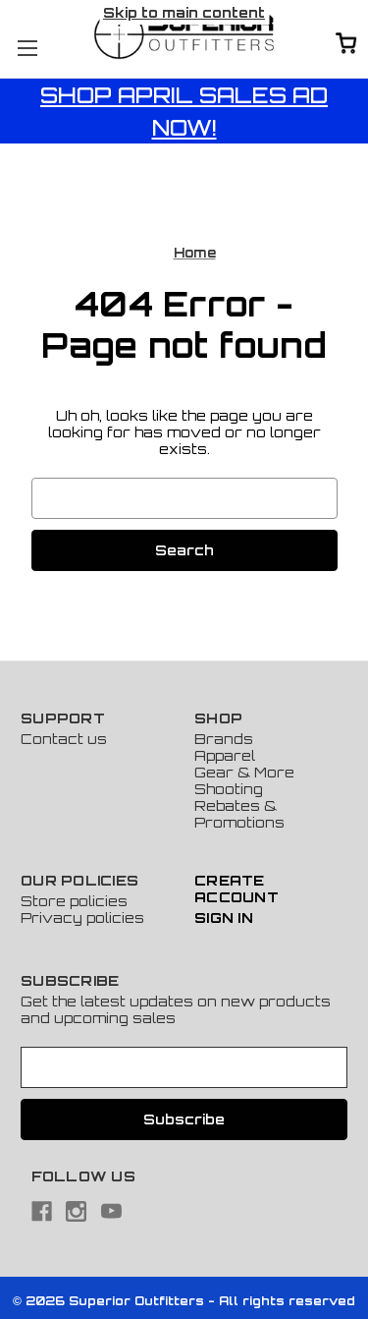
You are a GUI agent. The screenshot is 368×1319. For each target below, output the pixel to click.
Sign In (223, 917)
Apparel (224, 755)
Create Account (236, 888)
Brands (223, 738)
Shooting (228, 788)
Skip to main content (184, 12)
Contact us (64, 738)
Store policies (74, 900)
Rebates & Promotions (239, 814)
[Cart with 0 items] (346, 45)
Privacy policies (82, 917)
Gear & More (244, 772)
